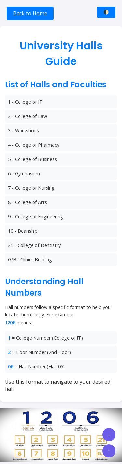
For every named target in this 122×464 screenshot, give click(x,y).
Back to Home (30, 13)
